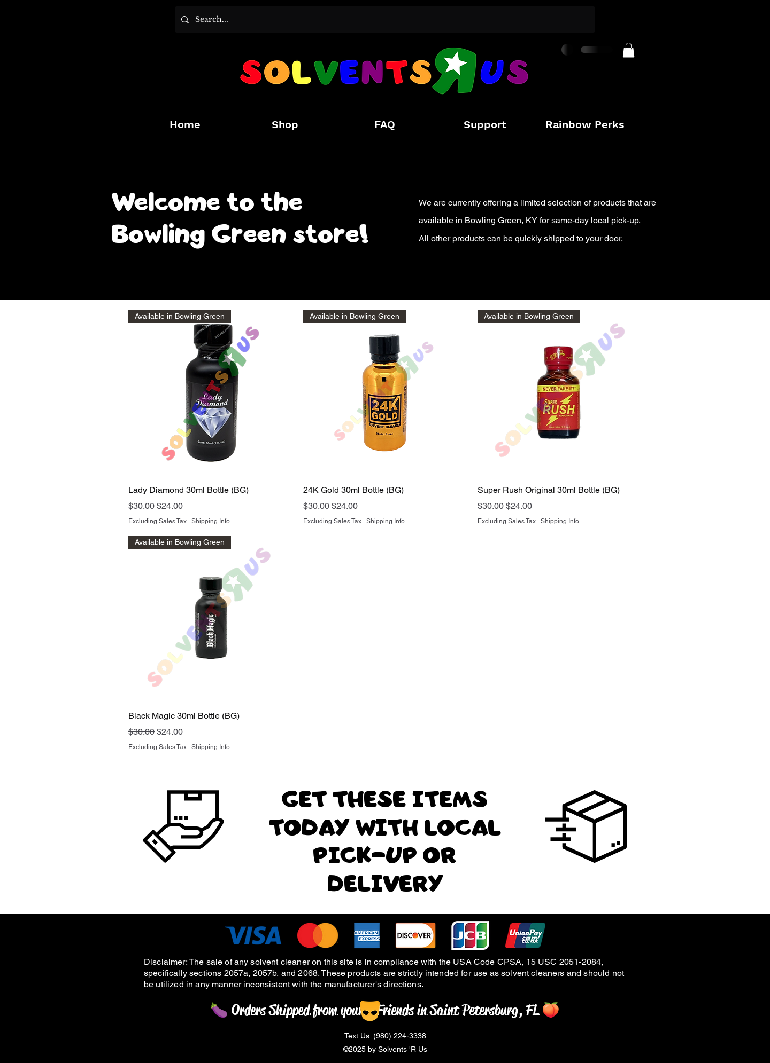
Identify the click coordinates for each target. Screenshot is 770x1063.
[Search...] (384, 19)
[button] (628, 50)
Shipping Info (210, 521)
